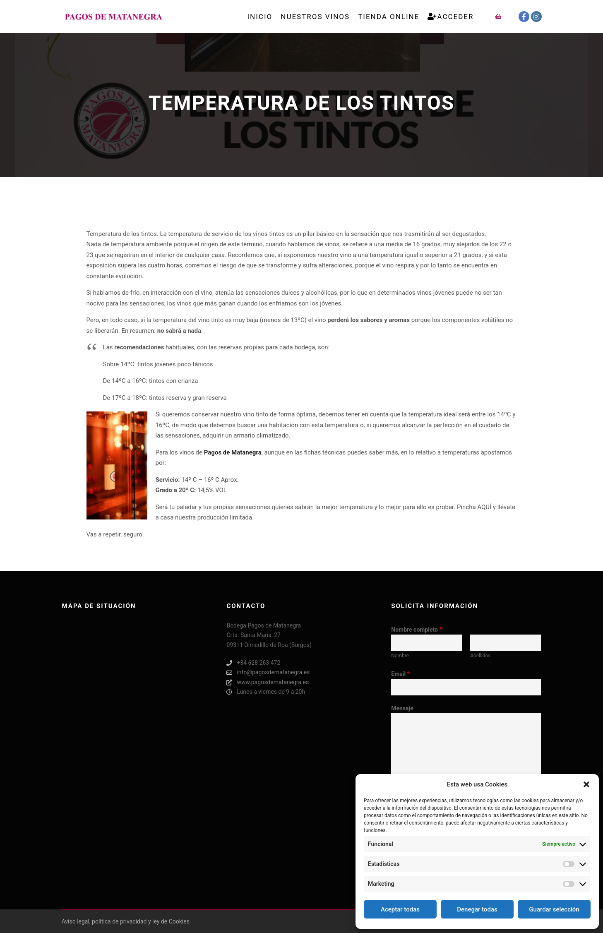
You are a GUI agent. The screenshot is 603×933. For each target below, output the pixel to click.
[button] (586, 784)
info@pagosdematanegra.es (268, 672)
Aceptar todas (400, 909)
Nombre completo (416, 629)
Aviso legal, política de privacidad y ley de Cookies (126, 921)
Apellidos (480, 656)
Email (400, 674)
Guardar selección (554, 909)
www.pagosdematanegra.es (267, 682)
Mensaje (402, 708)
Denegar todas (477, 909)
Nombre (400, 656)
